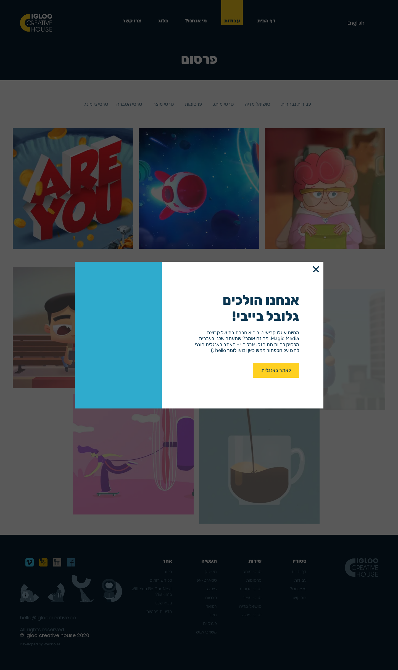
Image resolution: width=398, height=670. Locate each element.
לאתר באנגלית (276, 370)
